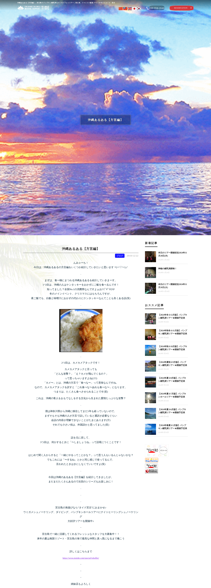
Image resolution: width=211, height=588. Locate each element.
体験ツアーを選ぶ (69, 15)
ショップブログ (178, 15)
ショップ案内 (33, 15)
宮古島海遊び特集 (142, 15)
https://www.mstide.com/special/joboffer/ (81, 558)
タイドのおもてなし (105, 15)
